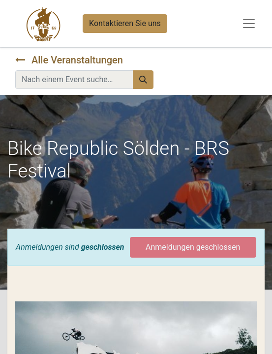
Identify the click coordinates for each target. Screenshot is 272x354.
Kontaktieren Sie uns (125, 23)
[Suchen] (143, 79)
